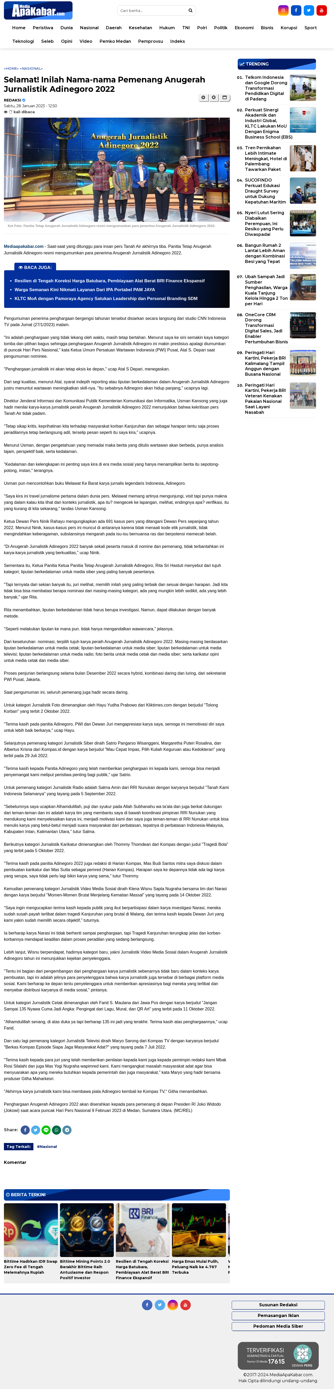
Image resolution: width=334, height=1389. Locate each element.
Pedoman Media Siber (278, 1326)
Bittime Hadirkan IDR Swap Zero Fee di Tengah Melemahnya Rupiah (30, 1267)
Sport (311, 27)
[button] (224, 97)
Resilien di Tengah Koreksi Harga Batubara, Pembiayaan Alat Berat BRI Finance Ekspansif (110, 280)
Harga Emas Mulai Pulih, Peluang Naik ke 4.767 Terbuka (195, 1267)
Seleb (47, 41)
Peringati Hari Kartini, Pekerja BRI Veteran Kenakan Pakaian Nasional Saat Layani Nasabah (265, 399)
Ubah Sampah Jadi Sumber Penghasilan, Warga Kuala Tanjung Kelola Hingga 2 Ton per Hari (266, 290)
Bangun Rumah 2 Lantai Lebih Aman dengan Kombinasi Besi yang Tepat (265, 253)
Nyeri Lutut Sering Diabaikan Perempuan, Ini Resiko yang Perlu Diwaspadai (264, 223)
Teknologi (23, 41)
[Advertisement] (277, 458)
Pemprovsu (150, 41)
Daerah (114, 27)
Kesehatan (140, 27)
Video (86, 41)
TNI (186, 27)
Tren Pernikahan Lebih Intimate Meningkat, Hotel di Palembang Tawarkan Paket (266, 158)
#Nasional (47, 1146)
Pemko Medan (115, 41)
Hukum (167, 27)
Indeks (177, 41)
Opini (66, 41)
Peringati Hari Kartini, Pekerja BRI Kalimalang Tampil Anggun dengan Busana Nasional (265, 363)
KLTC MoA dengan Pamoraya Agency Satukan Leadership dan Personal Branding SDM (106, 298)
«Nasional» (31, 68)
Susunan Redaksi (278, 1304)
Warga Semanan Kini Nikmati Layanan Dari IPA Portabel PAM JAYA (85, 289)
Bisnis (267, 27)
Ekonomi (244, 27)
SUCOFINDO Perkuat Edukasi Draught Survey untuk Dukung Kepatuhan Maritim (265, 191)
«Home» (11, 68)
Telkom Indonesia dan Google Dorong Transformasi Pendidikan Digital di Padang (266, 88)
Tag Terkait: (19, 1146)
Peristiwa (43, 27)
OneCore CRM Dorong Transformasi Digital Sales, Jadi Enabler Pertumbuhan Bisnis (266, 328)
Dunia (67, 27)
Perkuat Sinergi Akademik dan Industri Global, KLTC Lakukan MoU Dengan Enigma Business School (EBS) (269, 123)
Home (19, 27)
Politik (221, 27)
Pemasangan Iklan (278, 1315)
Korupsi (289, 27)
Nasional (89, 27)
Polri (202, 27)
